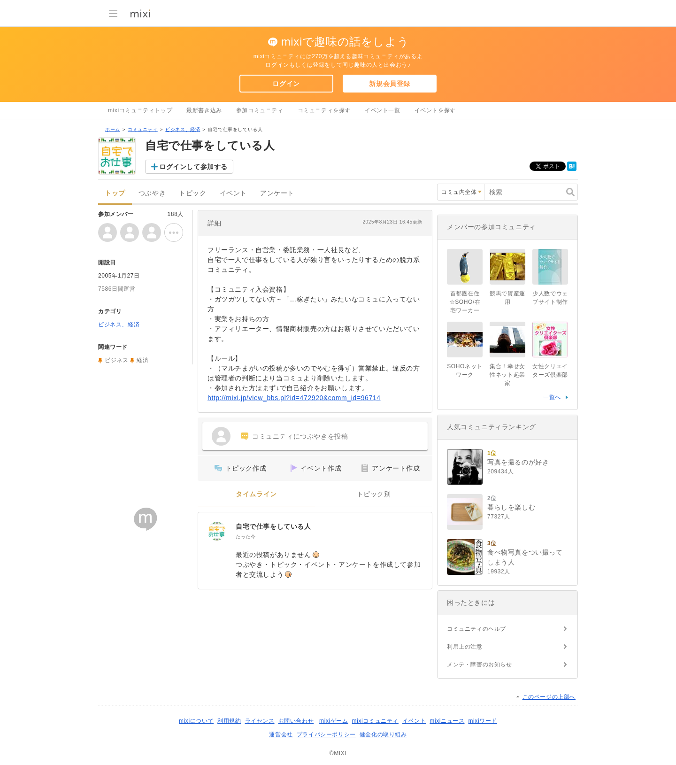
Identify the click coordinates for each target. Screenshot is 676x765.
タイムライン (256, 494)
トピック (192, 193)
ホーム (112, 129)
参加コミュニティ (260, 110)
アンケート (277, 193)
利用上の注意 (465, 646)
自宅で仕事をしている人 (273, 526)
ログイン (286, 83)
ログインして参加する (193, 166)
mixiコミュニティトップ (140, 110)
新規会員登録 (389, 83)
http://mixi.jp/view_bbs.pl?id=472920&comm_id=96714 (294, 398)
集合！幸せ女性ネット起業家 (507, 374)
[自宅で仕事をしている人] (216, 531)
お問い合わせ (296, 721)
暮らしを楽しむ (511, 507)
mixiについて (196, 721)
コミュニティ (143, 129)
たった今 (245, 536)
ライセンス (260, 721)
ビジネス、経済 (182, 129)
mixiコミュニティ (375, 721)
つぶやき (152, 193)
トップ (115, 193)
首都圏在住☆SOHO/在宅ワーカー (465, 302)
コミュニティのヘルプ (476, 629)
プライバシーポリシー (326, 734)
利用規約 (229, 721)
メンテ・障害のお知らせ (479, 664)
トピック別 (374, 494)
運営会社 (280, 734)
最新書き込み (204, 110)
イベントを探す (435, 110)
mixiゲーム (333, 721)
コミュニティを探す (324, 110)
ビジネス (116, 360)
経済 (142, 360)
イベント (233, 193)
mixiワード (482, 721)
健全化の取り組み (383, 734)
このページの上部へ (549, 697)
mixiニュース (447, 721)
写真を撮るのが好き (518, 462)
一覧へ (552, 397)
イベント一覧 (382, 110)
